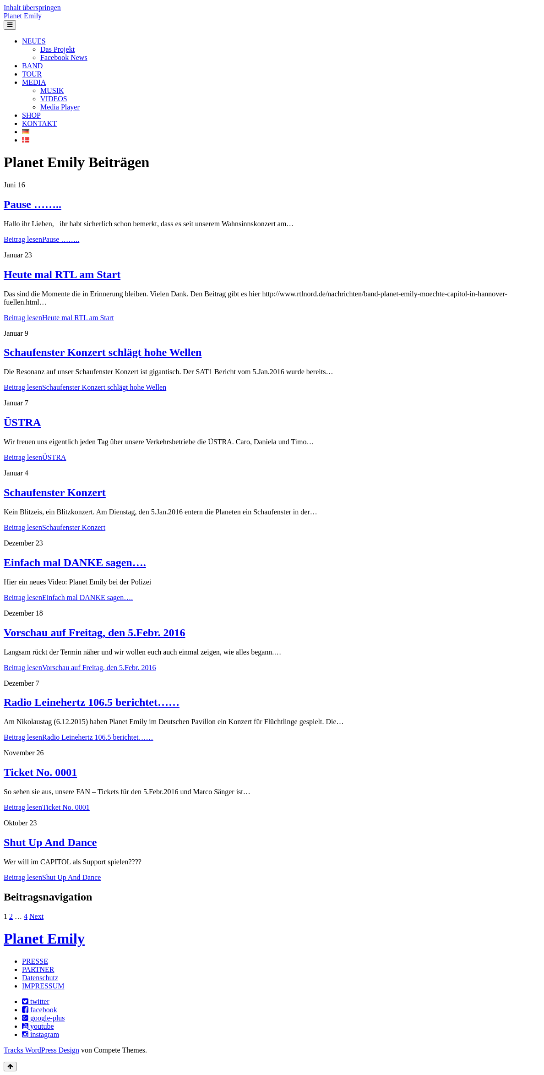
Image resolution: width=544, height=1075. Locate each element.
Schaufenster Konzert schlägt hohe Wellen (102, 352)
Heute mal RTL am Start (62, 274)
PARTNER (38, 969)
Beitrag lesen (41, 239)
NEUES (34, 41)
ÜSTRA (22, 422)
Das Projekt (57, 49)
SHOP (31, 115)
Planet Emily (23, 16)
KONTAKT (39, 123)
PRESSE (35, 961)
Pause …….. (32, 204)
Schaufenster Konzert (55, 492)
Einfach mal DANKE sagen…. (75, 562)
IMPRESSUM (43, 986)
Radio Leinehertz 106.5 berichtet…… (92, 702)
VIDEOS (53, 99)
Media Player (60, 107)
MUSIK (52, 90)
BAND (32, 66)
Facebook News (63, 57)
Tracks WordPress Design (41, 1050)
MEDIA (34, 82)
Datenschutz (40, 978)
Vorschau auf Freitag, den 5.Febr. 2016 (94, 632)
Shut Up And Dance (50, 842)
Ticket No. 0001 (40, 772)
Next (36, 916)
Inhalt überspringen (32, 7)
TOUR (32, 74)
